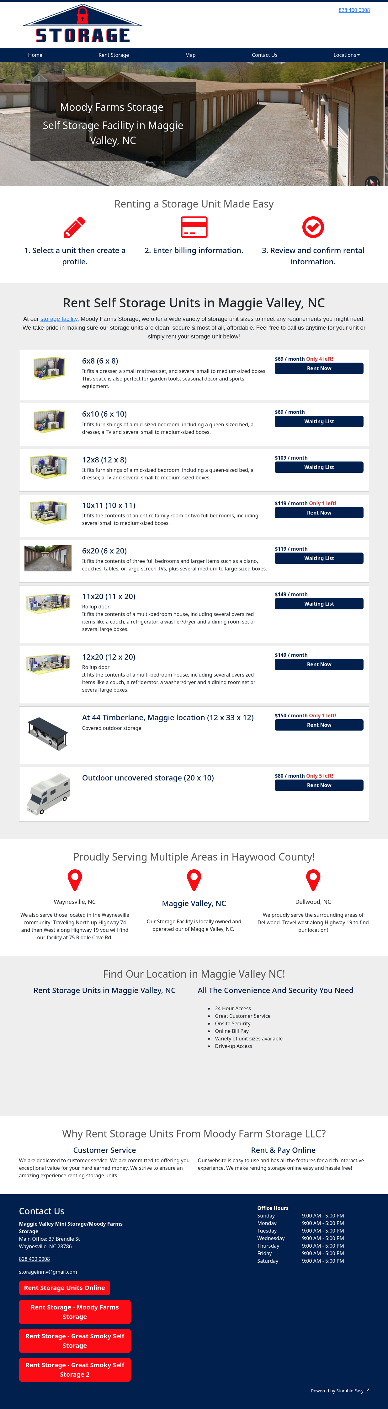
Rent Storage (113, 54)
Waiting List (319, 421)
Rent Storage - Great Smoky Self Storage (75, 1340)
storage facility (58, 319)
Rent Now (319, 368)
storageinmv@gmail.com (48, 1271)
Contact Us (264, 54)
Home (35, 54)
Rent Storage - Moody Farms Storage (75, 1311)
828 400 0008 (354, 10)
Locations (344, 54)
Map (190, 54)
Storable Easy (352, 1390)
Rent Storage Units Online (64, 1287)
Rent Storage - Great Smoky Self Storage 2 (75, 1369)
